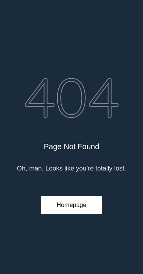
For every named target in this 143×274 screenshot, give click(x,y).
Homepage (71, 205)
